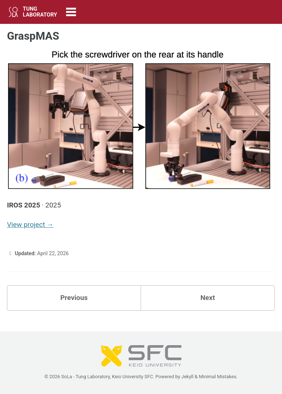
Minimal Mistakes (217, 376)
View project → (30, 224)
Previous (74, 297)
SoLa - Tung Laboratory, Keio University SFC (107, 376)
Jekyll (187, 376)
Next (207, 297)
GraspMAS (33, 36)
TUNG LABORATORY (40, 12)
